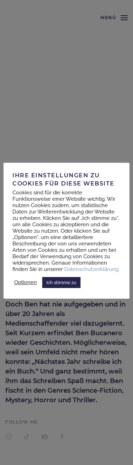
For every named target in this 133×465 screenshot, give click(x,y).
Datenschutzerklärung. (92, 269)
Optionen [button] (25, 282)
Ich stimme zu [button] (61, 282)
